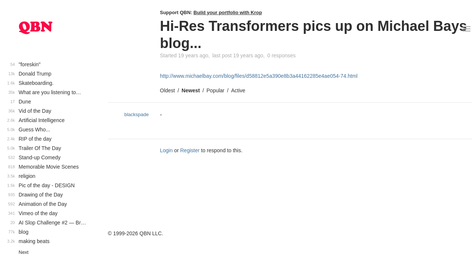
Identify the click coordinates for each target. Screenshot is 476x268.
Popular (215, 90)
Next (24, 252)
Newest (190, 90)
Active (238, 90)
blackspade (136, 114)
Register (190, 150)
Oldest (167, 90)
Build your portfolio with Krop (227, 12)
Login (166, 150)
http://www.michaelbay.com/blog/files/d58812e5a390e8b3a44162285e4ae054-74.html (258, 76)
